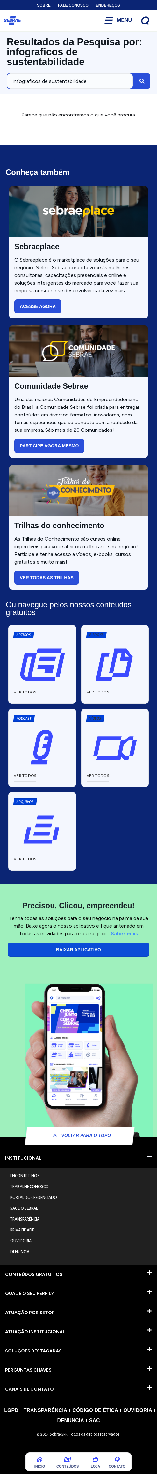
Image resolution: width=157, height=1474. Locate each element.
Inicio (39, 1466)
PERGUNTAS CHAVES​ (28, 1370)
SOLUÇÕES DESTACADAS (33, 1351)
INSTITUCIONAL (23, 1158)
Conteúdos (67, 1466)
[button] (96, 635)
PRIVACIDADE (22, 1230)
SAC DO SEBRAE (24, 1208)
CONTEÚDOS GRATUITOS (33, 1274)
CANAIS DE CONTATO (29, 1389)
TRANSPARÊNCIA (24, 1219)
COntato (117, 1466)
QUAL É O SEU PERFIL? (29, 1293)
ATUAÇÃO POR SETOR (30, 1312)
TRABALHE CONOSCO (29, 1187)
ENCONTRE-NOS (24, 1176)
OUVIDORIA (21, 1241)
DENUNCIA (19, 1252)
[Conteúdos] (67, 1459)
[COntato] (117, 1459)
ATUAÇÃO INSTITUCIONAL (35, 1332)
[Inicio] (39, 1459)
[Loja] (95, 1459)
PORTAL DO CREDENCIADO (33, 1197)
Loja (95, 1466)
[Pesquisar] (142, 81)
